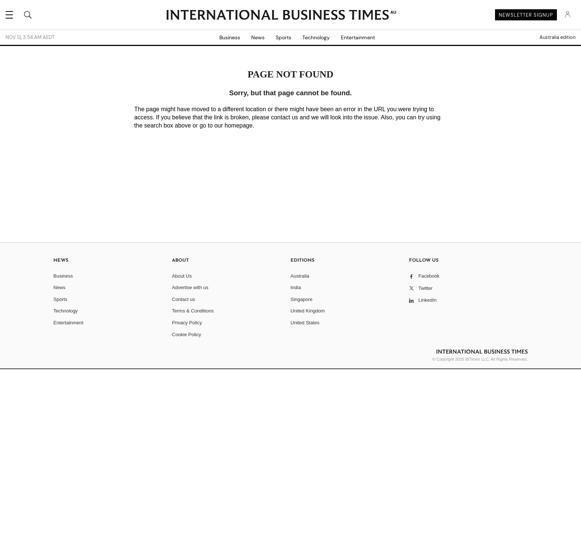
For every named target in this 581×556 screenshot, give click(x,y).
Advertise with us (190, 287)
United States (304, 322)
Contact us (183, 299)
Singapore (301, 299)
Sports (283, 37)
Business (229, 37)
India (295, 287)
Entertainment (358, 37)
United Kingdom (307, 311)
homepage (239, 125)
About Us (182, 276)
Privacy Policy (187, 322)
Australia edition (557, 37)
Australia (299, 276)
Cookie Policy (186, 334)
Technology (316, 37)
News (258, 37)
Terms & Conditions (193, 311)
